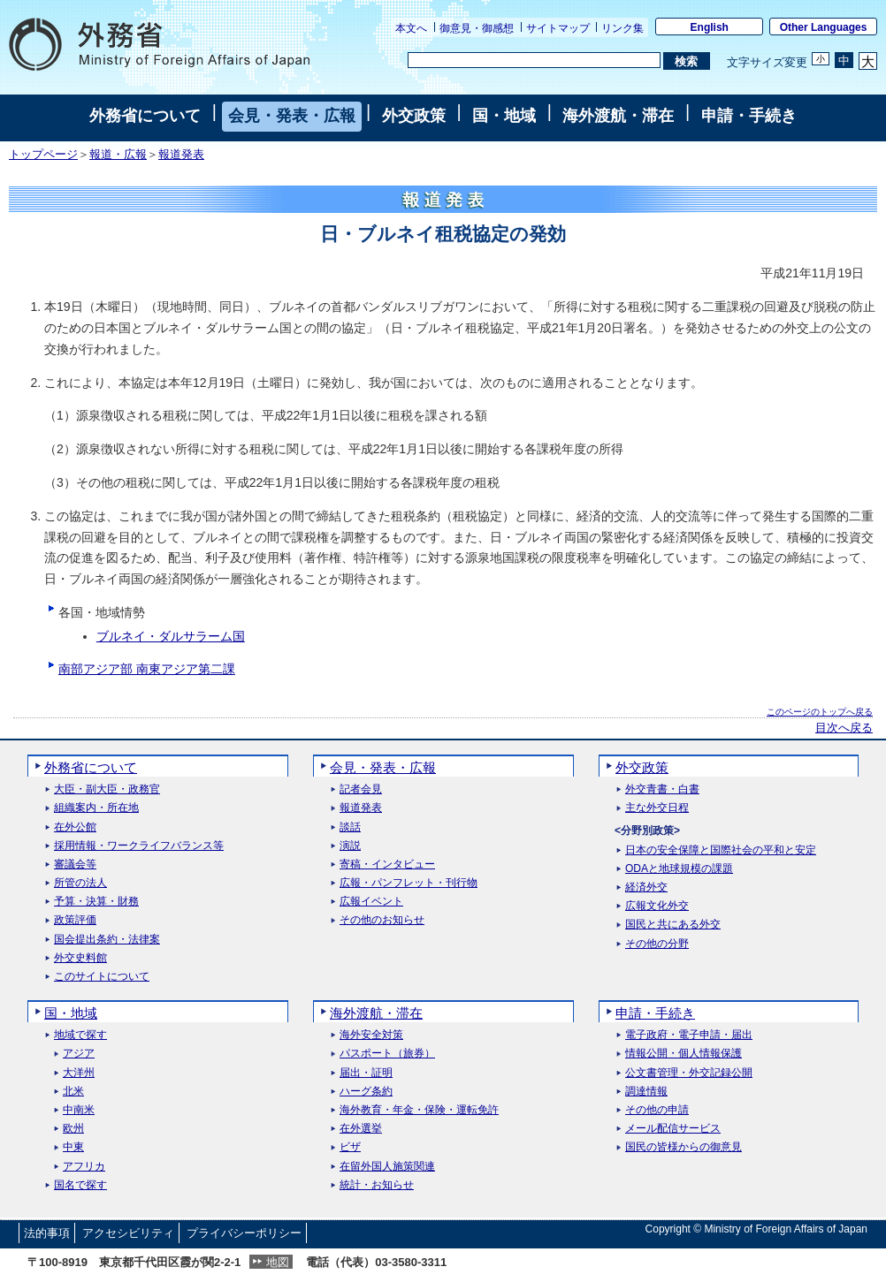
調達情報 (646, 1091)
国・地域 (504, 116)
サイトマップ (558, 28)
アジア (79, 1053)
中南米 (79, 1110)
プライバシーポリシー (244, 1233)
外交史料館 (80, 958)
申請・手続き (749, 116)
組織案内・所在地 (96, 808)
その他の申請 (657, 1110)
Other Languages (823, 27)
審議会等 (75, 864)
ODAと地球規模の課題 (679, 869)
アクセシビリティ (128, 1233)
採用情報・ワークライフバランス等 (139, 846)
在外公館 (75, 827)
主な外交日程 (657, 808)
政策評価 (75, 920)
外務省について (145, 116)
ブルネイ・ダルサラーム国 (170, 636)
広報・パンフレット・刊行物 (408, 883)
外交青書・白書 (662, 789)
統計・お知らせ (377, 1185)
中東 (73, 1147)
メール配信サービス (673, 1128)
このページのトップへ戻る (820, 712)
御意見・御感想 (476, 28)
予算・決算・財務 (96, 901)
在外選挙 (361, 1128)
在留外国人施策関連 (387, 1166)
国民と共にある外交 (673, 924)
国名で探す (80, 1185)
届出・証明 (366, 1073)
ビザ (350, 1147)
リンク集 (622, 28)
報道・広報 (118, 154)
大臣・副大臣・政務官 (107, 789)
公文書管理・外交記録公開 (688, 1073)
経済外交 (646, 887)
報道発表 (181, 154)
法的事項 (47, 1233)
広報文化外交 (657, 906)
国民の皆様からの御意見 (683, 1147)
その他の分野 (657, 944)
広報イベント (371, 901)
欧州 (73, 1128)
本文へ (411, 28)
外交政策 (414, 116)
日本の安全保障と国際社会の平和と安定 (720, 850)
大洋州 (79, 1073)
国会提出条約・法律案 (107, 939)
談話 (350, 827)
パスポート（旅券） (387, 1053)
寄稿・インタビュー (387, 864)
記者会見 (361, 789)
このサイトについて (101, 976)
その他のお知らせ (382, 920)
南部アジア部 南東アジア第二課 (146, 669)
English (710, 27)
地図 (277, 1262)
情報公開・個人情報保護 (683, 1053)
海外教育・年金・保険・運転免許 (419, 1110)
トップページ (43, 154)
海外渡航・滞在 (618, 116)
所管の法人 (80, 883)
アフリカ (84, 1166)
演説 (350, 846)
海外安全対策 (371, 1035)
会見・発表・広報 (291, 116)
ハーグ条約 (366, 1091)
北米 (73, 1091)
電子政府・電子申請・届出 (688, 1035)
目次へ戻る (844, 728)
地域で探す (80, 1035)
